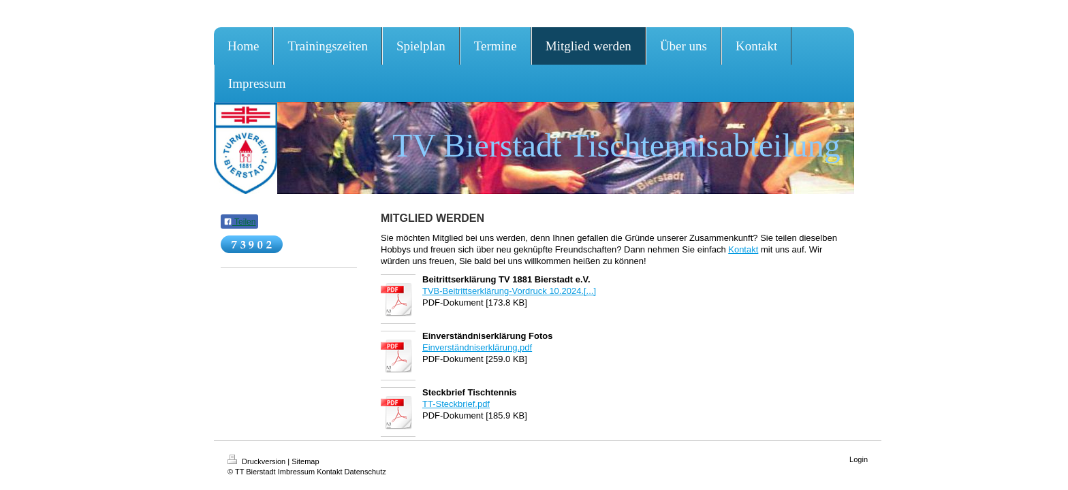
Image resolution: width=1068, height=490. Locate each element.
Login (858, 459)
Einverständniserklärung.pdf (477, 347)
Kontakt (743, 249)
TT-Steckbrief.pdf (456, 404)
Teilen (239, 222)
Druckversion (257, 461)
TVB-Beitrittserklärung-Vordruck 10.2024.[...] (509, 291)
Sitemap (305, 461)
